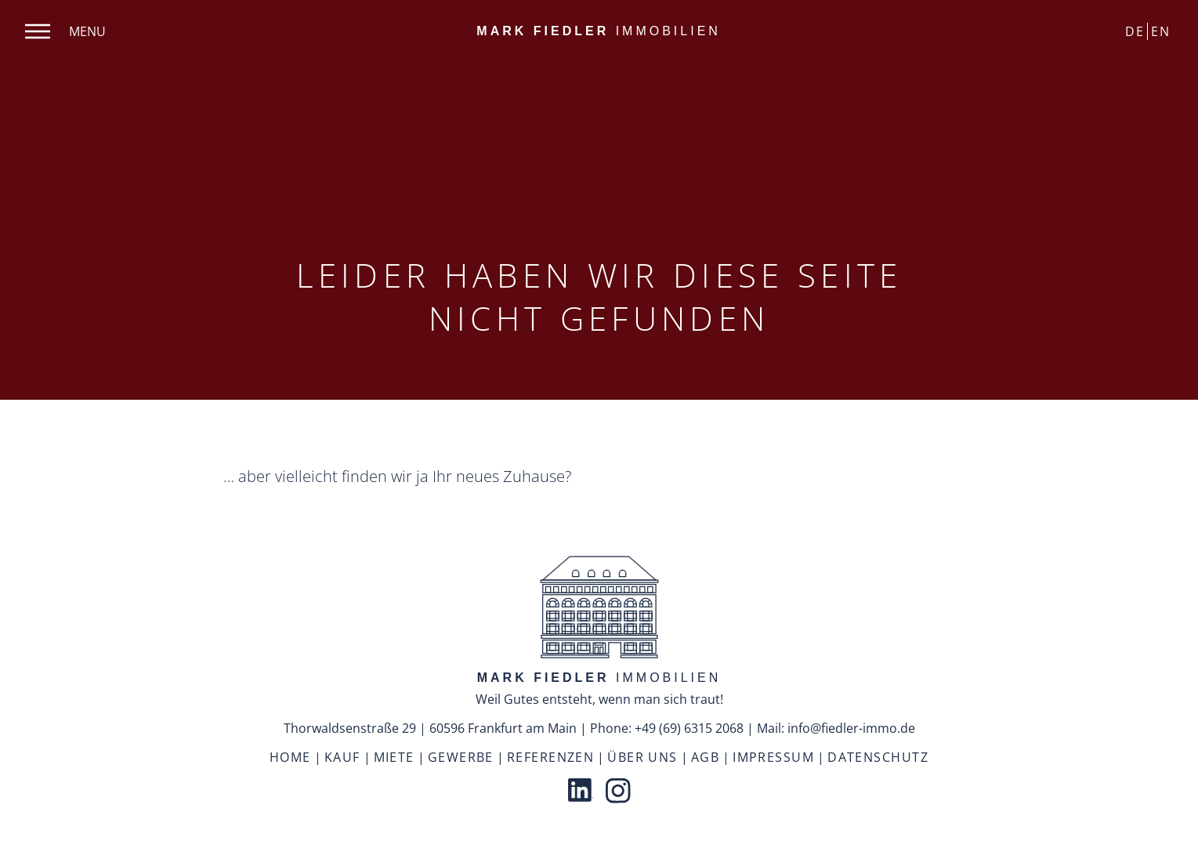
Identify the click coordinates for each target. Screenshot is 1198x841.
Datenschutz (877, 757)
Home (290, 757)
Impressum (773, 757)
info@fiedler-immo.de (851, 728)
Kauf (342, 757)
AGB (705, 757)
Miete (394, 757)
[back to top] (599, 609)
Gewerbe (461, 757)
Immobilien (598, 31)
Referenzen (550, 757)
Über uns (642, 757)
